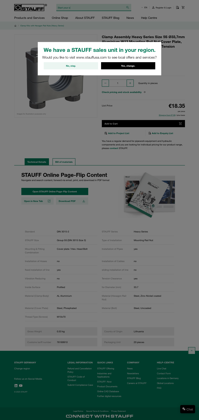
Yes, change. (128, 65)
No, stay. (71, 65)
